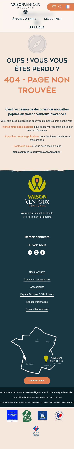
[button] (60, 7)
